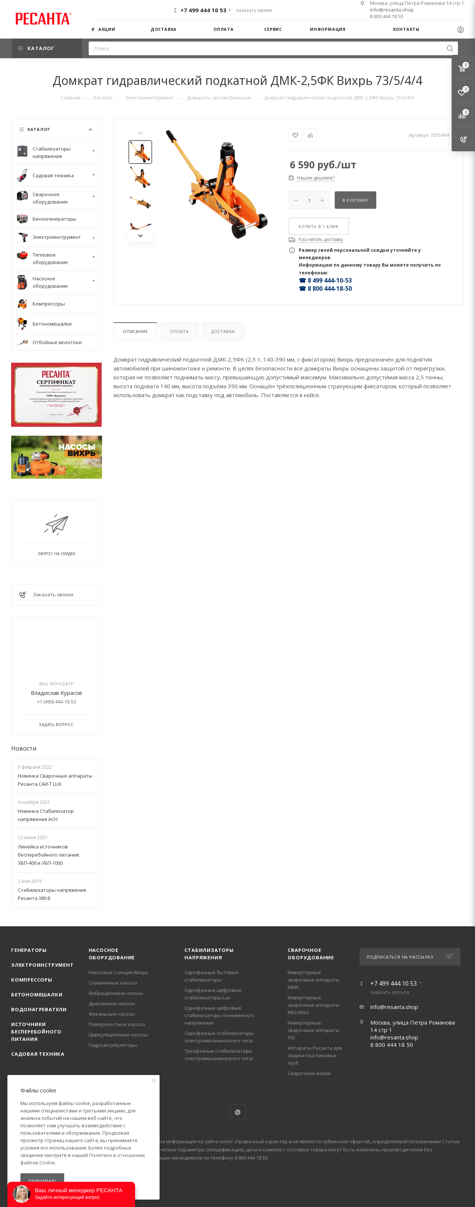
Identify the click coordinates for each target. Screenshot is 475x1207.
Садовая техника (38, 1054)
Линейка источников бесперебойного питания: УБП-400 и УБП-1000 (49, 854)
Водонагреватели (39, 1009)
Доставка (223, 331)
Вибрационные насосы (116, 993)
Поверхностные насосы (117, 1024)
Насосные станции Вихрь (118, 972)
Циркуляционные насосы (118, 1034)
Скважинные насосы (113, 982)
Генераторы (29, 950)
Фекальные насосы (112, 1013)
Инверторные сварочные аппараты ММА (314, 979)
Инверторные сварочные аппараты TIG (314, 1030)
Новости (23, 748)
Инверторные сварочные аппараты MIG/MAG (314, 1005)
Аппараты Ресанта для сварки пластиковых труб (315, 1055)
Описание (135, 331)
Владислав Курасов (56, 692)
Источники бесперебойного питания (36, 1031)
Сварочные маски (309, 1073)
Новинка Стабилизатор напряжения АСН (46, 815)
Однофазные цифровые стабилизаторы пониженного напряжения (219, 1015)
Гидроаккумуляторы (113, 1045)
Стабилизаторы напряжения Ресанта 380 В (52, 894)
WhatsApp (238, 1112)
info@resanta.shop (392, 9)
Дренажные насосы (112, 1003)
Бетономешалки (36, 994)
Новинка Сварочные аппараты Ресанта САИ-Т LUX (55, 779)
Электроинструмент (42, 965)
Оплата (179, 331)
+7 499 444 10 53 (203, 10)
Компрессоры (31, 979)
